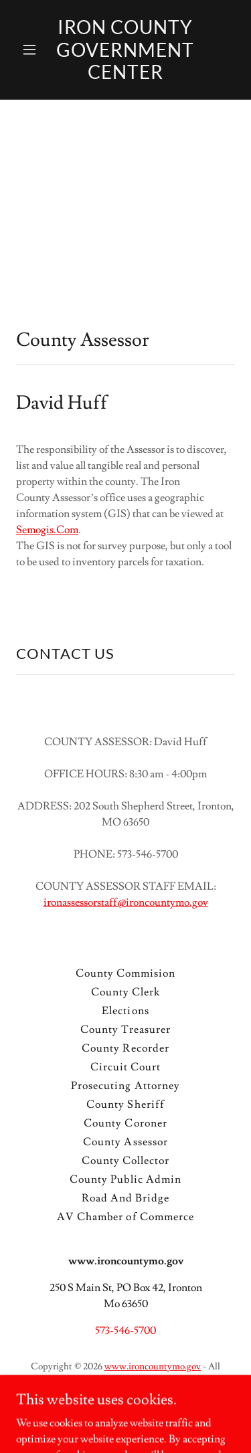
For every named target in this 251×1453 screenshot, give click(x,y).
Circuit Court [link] (125, 1067)
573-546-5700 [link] (125, 1330)
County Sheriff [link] (125, 1104)
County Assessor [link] (125, 1142)
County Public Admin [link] (125, 1179)
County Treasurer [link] (125, 1029)
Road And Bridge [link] (125, 1198)
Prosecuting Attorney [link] (125, 1085)
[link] (125, 75)
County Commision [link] (125, 973)
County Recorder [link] (125, 1048)
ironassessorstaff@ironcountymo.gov (126, 902)
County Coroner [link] (125, 1123)
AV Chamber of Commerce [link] (125, 1217)
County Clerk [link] (125, 992)
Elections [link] (125, 1011)
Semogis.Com (47, 530)
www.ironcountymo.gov (152, 1367)
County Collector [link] (125, 1160)
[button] (32, 49)
